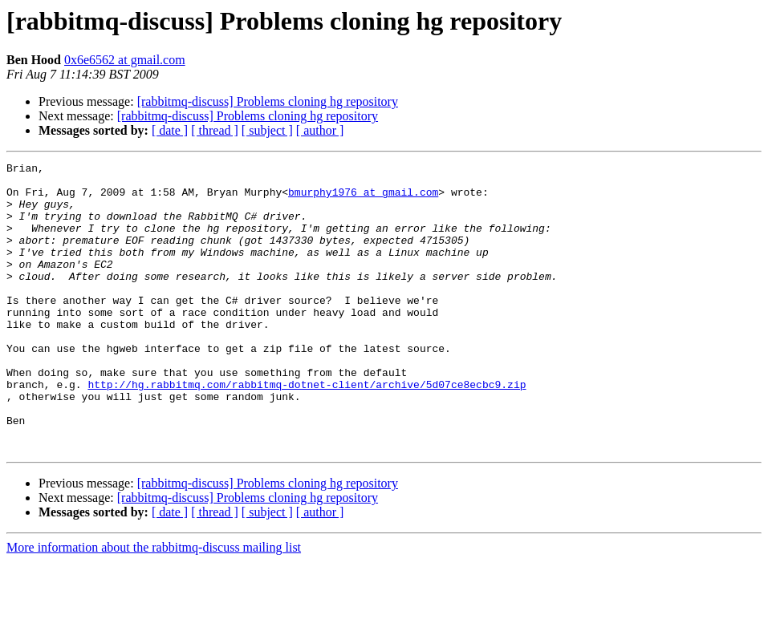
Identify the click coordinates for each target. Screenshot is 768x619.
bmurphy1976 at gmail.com (363, 199)
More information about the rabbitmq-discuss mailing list (153, 605)
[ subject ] (267, 130)
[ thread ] (214, 130)
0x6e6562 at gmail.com (124, 60)
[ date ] (170, 130)
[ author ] (320, 130)
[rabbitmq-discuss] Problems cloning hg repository (267, 101)
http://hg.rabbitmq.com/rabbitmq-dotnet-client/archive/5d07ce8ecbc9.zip (306, 430)
